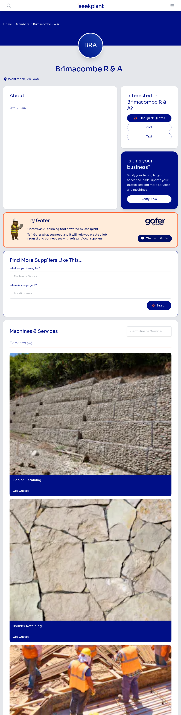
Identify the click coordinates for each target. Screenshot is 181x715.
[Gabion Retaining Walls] (68, 567)
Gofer (74, 669)
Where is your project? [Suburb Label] (23, 285)
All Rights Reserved (126, 706)
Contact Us (78, 680)
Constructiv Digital (78, 653)
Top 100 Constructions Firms (164, 636)
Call (149, 127)
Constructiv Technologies (79, 662)
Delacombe (15, 515)
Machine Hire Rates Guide (163, 626)
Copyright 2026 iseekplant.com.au (88, 706)
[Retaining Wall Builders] (156, 567)
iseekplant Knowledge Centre (163, 668)
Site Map (148, 706)
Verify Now (149, 199)
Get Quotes (21, 400)
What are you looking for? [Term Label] (25, 268)
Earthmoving (138, 627)
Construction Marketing (164, 658)
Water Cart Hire (112, 661)
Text (149, 136)
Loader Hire (138, 621)
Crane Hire (109, 644)
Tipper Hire (137, 638)
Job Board (162, 618)
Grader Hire (109, 666)
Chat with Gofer (154, 238)
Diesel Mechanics (137, 657)
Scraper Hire (138, 632)
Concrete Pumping (108, 637)
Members (22, 24)
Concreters (138, 649)
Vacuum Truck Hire (137, 665)
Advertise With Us (81, 646)
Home (7, 24)
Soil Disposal (136, 683)
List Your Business (24, 647)
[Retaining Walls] (25, 567)
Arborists (136, 643)
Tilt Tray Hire (110, 672)
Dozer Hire (109, 650)
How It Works (79, 629)
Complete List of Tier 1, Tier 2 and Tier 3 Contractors (167, 648)
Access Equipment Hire (112, 629)
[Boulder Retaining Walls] (112, 567)
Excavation (109, 678)
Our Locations (79, 640)
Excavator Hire (111, 655)
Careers (76, 674)
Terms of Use (34, 706)
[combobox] (90, 277)
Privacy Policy (54, 706)
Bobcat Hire (110, 621)
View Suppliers (80, 635)
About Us (76, 624)
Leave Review (158, 474)
